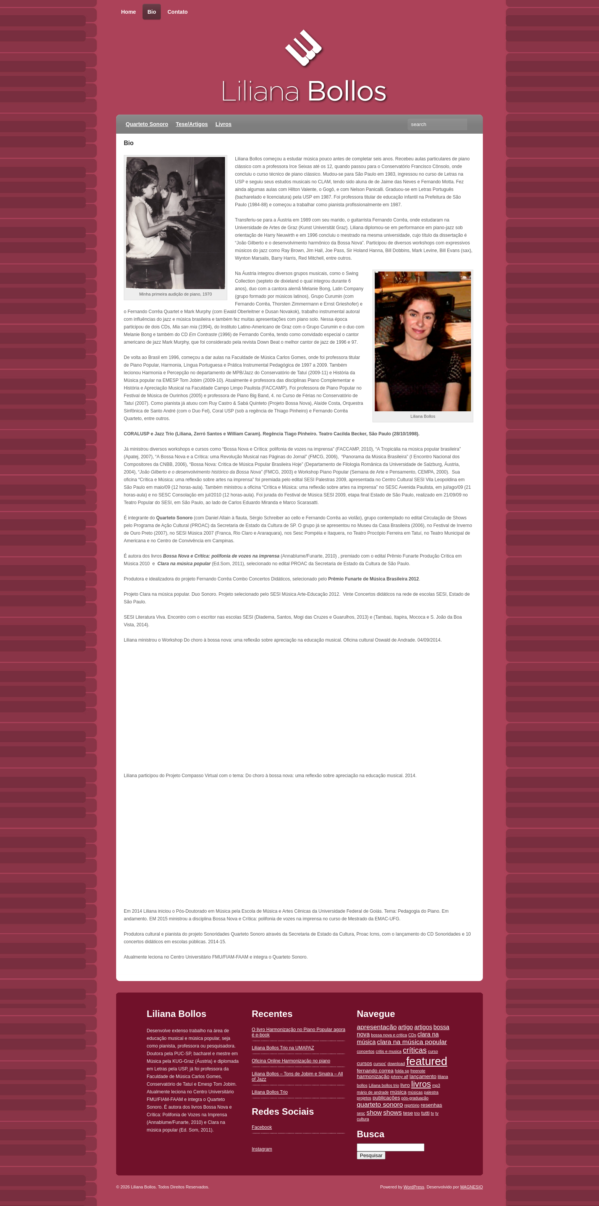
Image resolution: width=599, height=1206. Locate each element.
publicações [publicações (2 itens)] (386, 1098)
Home (128, 12)
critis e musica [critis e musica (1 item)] (389, 1051)
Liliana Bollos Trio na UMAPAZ (283, 1048)
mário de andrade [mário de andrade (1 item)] (373, 1092)
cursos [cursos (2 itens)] (364, 1063)
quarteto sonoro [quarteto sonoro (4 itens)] (380, 1104)
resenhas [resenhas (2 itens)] (431, 1105)
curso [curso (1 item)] (433, 1051)
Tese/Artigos (192, 124)
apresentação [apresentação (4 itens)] (377, 1027)
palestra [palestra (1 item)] (431, 1092)
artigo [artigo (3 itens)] (405, 1027)
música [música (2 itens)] (398, 1092)
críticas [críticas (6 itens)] (415, 1050)
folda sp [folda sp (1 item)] (402, 1071)
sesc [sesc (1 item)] (361, 1113)
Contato (177, 12)
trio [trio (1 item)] (417, 1113)
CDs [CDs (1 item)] (412, 1035)
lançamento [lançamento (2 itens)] (423, 1076)
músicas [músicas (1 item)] (415, 1092)
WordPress (413, 1187)
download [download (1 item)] (396, 1063)
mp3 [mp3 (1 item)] (436, 1085)
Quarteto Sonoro (147, 124)
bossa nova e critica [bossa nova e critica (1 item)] (389, 1035)
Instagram (262, 1149)
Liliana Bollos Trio (270, 1092)
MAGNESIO (471, 1187)
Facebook (262, 1127)
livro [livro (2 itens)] (405, 1085)
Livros (223, 124)
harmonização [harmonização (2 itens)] (373, 1076)
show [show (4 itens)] (374, 1112)
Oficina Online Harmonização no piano (291, 1061)
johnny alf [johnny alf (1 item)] (399, 1076)
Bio (151, 12)
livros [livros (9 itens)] (421, 1084)
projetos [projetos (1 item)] (364, 1098)
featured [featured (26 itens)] (426, 1061)
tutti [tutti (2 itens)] (425, 1113)
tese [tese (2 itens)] (408, 1113)
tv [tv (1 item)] (432, 1113)
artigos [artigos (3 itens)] (423, 1027)
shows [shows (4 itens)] (392, 1112)
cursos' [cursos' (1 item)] (379, 1063)
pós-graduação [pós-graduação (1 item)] (415, 1098)
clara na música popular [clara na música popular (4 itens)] (412, 1042)
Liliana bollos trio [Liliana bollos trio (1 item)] (384, 1085)
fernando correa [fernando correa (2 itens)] (375, 1070)
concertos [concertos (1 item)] (365, 1051)
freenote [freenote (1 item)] (417, 1071)
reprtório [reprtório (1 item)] (411, 1105)
